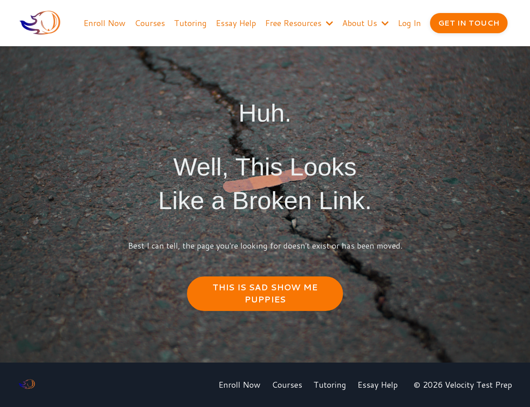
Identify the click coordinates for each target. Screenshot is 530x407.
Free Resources (299, 23)
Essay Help (236, 23)
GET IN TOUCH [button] (469, 23)
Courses (150, 23)
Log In (409, 23)
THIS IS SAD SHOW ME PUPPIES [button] (265, 293)
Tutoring (190, 23)
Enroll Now (104, 23)
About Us (365, 23)
